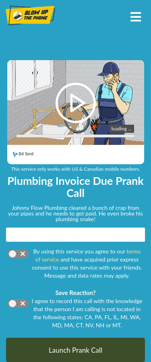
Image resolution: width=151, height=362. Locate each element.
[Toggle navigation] (135, 16)
